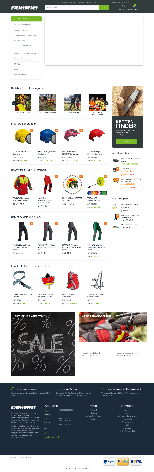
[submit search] (104, 7)
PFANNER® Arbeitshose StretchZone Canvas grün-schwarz (96, 247)
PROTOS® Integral (23, 112)
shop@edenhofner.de (52, 437)
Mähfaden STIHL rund (129, 225)
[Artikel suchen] (72, 7)
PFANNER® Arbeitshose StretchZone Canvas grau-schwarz (71, 247)
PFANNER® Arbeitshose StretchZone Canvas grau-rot (47, 247)
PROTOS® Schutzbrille (129, 204)
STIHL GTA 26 (126, 168)
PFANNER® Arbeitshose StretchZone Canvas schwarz (21, 247)
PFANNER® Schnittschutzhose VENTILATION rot (44, 200)
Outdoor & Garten (72, 112)
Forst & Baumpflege (48, 112)
